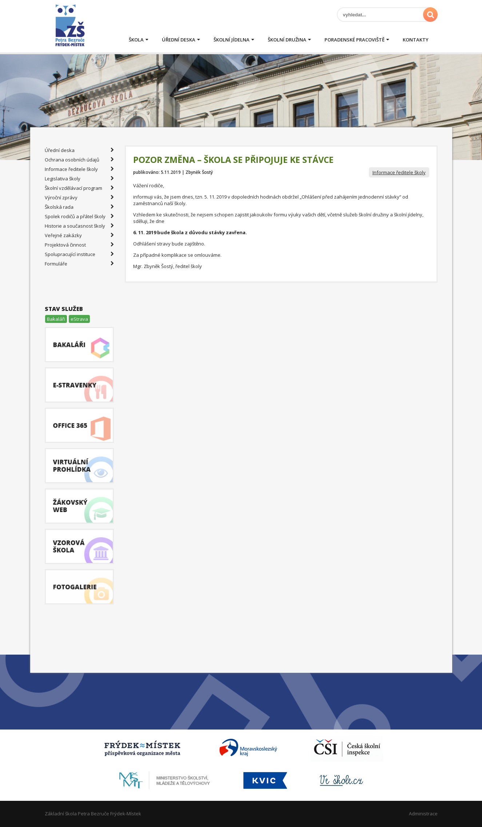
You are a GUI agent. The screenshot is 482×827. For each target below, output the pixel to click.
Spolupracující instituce (79, 254)
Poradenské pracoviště (354, 39)
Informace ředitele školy (399, 172)
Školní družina (287, 39)
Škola (136, 39)
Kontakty (416, 39)
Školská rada (79, 207)
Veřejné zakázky (79, 235)
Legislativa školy (79, 178)
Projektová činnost (79, 244)
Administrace (423, 813)
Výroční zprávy (79, 197)
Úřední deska (178, 39)
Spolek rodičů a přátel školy (79, 216)
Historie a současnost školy (79, 226)
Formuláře (79, 263)
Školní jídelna (232, 39)
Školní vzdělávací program (79, 188)
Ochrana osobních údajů (79, 159)
